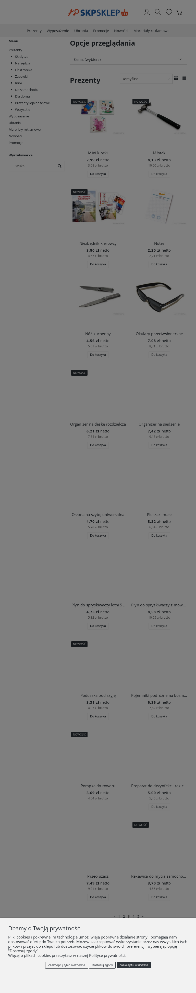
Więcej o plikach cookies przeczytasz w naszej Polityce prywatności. (67, 955)
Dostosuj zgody (102, 965)
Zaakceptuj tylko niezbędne (66, 965)
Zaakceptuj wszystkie (133, 965)
